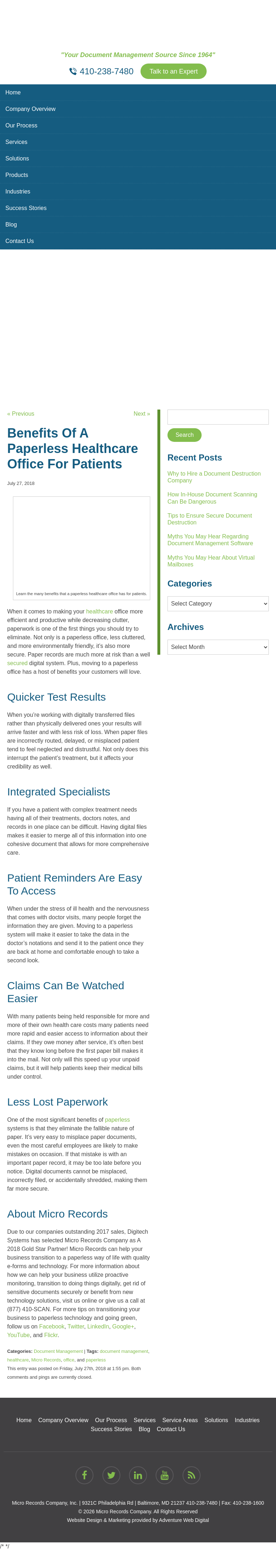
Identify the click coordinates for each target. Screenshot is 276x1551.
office (69, 1360)
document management (124, 1351)
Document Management (58, 1351)
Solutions (17, 158)
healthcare (18, 1360)
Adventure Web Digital (184, 1520)
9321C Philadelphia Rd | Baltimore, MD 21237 (133, 1503)
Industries (17, 191)
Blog (11, 224)
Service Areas (180, 1420)
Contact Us (19, 241)
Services (16, 142)
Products (16, 175)
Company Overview (30, 109)
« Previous (20, 414)
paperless (96, 1360)
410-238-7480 (201, 1503)
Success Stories (26, 208)
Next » (142, 414)
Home (13, 92)
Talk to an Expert (174, 71)
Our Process (21, 125)
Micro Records (46, 1360)
